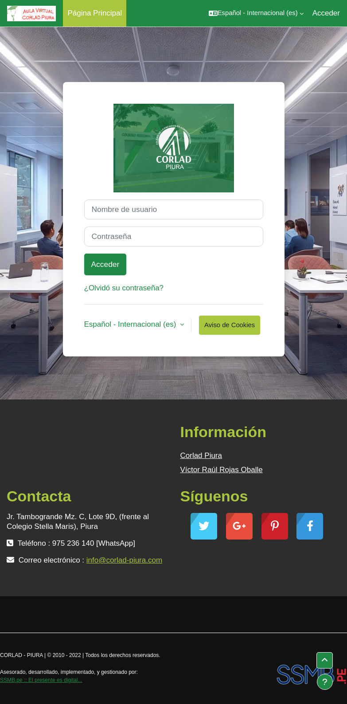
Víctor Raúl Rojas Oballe (221, 469)
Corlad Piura (201, 455)
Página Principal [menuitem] (94, 13)
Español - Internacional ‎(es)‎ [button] (131, 324)
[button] (256, 13)
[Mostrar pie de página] (325, 682)
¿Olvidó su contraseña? (124, 288)
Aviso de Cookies (229, 325)
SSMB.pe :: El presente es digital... (41, 680)
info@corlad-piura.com (124, 560)
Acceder (326, 13)
